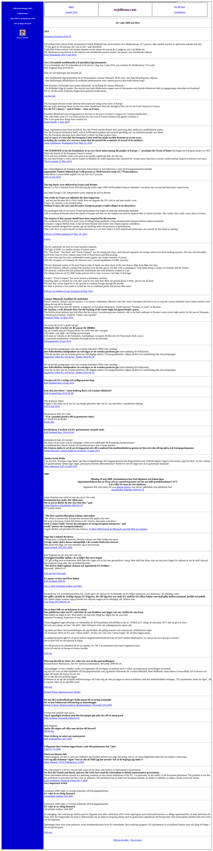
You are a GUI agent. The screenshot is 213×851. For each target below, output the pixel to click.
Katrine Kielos (123, 487)
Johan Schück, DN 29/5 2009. (58, 547)
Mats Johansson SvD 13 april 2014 (60, 466)
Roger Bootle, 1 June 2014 (56, 122)
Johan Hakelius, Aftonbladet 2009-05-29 (63, 505)
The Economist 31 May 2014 (58, 161)
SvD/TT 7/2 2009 (52, 749)
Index (71, 7)
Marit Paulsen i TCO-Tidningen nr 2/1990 (64, 762)
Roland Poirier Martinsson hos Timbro (62, 692)
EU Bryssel (179, 7)
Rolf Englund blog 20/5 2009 (58, 739)
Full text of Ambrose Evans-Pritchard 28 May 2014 (68, 291)
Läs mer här (49, 96)
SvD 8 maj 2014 (51, 406)
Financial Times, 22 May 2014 (58, 317)
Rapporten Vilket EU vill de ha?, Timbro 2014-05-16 (69, 357)
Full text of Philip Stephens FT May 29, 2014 (65, 234)
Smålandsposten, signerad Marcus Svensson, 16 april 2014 (72, 450)
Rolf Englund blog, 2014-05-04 (59, 432)
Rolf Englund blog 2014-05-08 (58, 393)
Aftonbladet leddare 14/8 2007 (58, 796)
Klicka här (49, 422)
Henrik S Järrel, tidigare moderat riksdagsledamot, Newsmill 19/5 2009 (78, 705)
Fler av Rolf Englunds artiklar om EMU (63, 586)
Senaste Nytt (71, 12)
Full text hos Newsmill (55, 573)
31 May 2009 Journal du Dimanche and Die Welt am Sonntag (118, 529)
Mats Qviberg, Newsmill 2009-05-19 (61, 718)
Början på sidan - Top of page (128, 840)
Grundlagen (179, 12)
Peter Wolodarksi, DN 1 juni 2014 (60, 55)
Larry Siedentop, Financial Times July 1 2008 (65, 780)
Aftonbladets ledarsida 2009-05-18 (127, 489)
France (47, 239)
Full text (48, 653)
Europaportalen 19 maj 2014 (57, 341)
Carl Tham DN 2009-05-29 (57, 602)
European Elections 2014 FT (57, 36)
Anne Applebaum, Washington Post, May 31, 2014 (68, 143)
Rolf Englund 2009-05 (54, 581)
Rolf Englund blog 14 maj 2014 (59, 383)
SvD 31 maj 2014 (52, 177)
